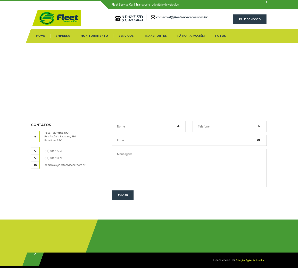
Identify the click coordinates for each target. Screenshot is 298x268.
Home (40, 35)
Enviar (123, 195)
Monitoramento (94, 35)
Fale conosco (250, 19)
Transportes (155, 35)
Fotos (220, 35)
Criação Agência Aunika (250, 260)
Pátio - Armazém (191, 35)
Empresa (63, 35)
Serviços (126, 35)
